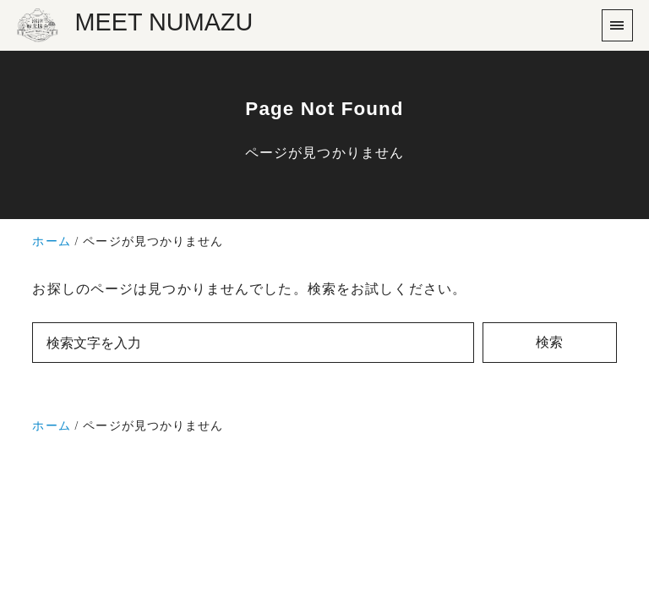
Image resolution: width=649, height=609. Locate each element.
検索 (549, 342)
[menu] (617, 25)
